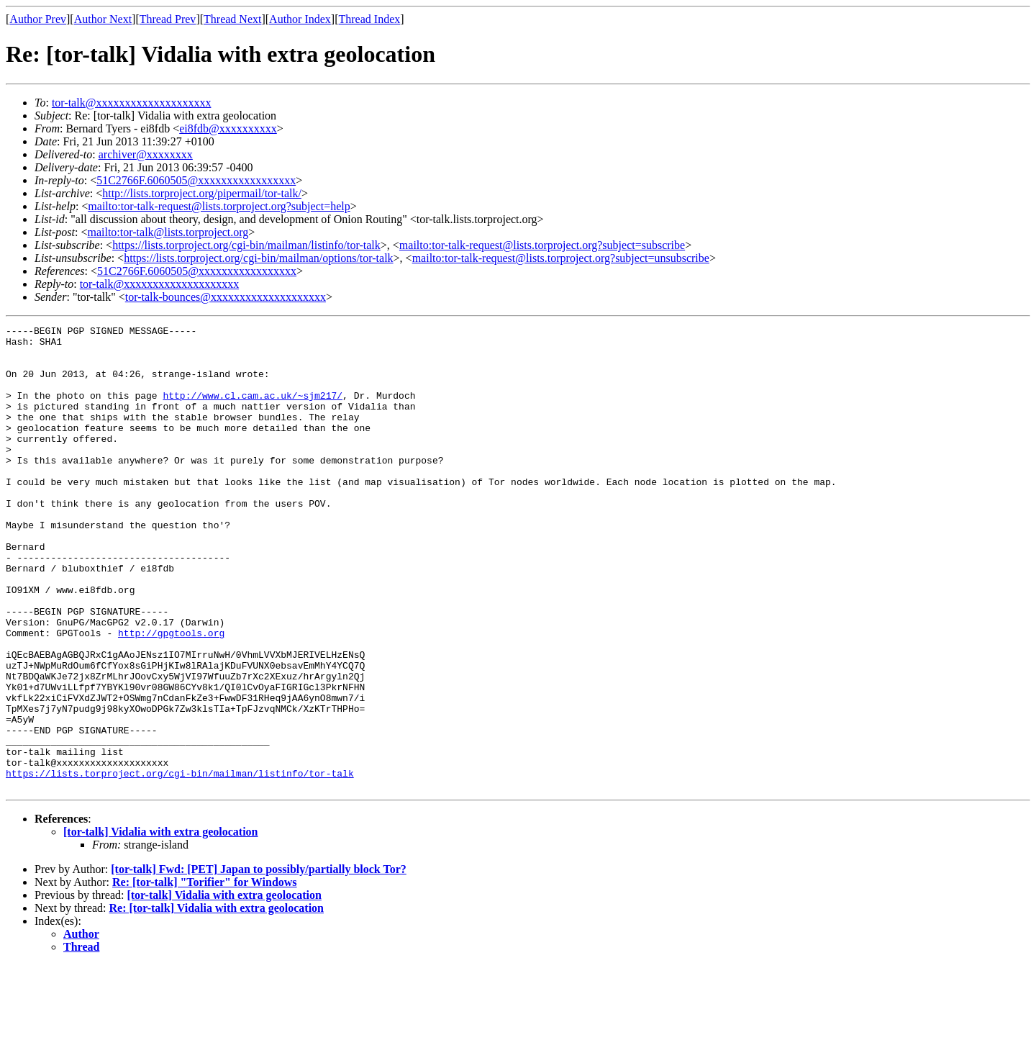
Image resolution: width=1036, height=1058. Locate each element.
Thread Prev (168, 19)
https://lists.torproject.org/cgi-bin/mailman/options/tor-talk (258, 258)
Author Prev (37, 19)
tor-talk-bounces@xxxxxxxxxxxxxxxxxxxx (225, 297)
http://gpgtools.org (171, 695)
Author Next (103, 19)
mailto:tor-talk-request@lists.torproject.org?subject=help (219, 206)
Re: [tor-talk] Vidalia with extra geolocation (216, 1001)
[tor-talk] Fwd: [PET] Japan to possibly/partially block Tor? (258, 962)
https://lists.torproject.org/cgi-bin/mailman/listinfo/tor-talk (246, 245)
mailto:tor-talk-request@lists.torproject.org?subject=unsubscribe (560, 258)
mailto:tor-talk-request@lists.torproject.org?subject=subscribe (542, 245)
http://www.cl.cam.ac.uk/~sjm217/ (252, 410)
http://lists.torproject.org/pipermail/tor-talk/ (201, 193)
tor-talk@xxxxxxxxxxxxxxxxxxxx (132, 102)
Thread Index (370, 19)
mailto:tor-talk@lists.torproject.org (167, 232)
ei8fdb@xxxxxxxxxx (228, 128)
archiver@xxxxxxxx (146, 154)
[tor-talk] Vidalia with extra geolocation (160, 924)
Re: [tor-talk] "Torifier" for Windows (204, 975)
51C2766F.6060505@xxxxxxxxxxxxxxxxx (196, 180)
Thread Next (232, 19)
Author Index (300, 19)
